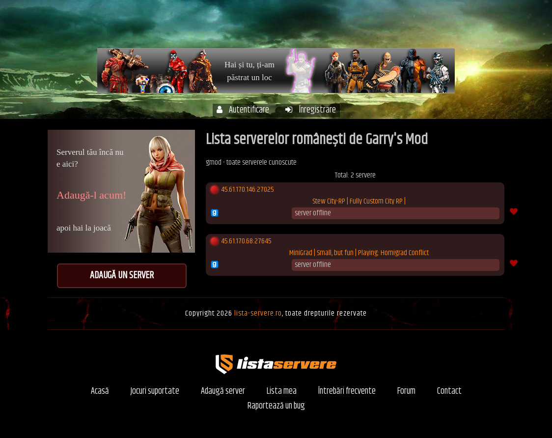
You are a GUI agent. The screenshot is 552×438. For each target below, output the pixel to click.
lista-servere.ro (258, 313)
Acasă (272, 29)
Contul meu (349, 29)
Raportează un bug (276, 406)
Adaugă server (223, 391)
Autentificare (243, 110)
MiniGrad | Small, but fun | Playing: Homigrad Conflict (359, 253)
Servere (307, 29)
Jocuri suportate (155, 391)
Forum (456, 29)
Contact (449, 391)
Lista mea (282, 391)
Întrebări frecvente (406, 29)
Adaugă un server (122, 275)
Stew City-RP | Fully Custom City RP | (359, 201)
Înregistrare (310, 110)
